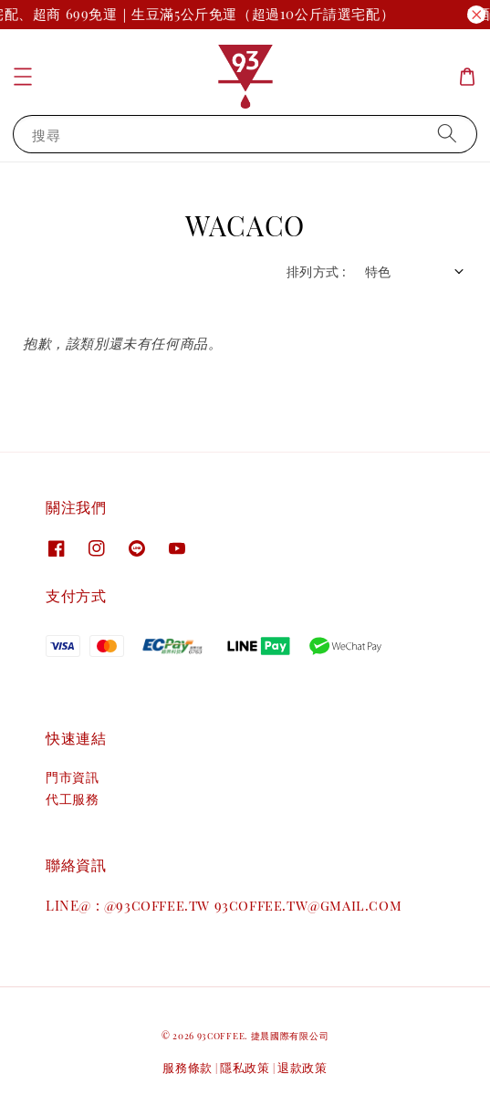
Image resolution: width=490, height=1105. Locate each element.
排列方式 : (316, 271)
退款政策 (302, 1067)
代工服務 (72, 799)
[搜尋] (447, 133)
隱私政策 (245, 1067)
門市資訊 (72, 777)
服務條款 (187, 1067)
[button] (23, 77)
